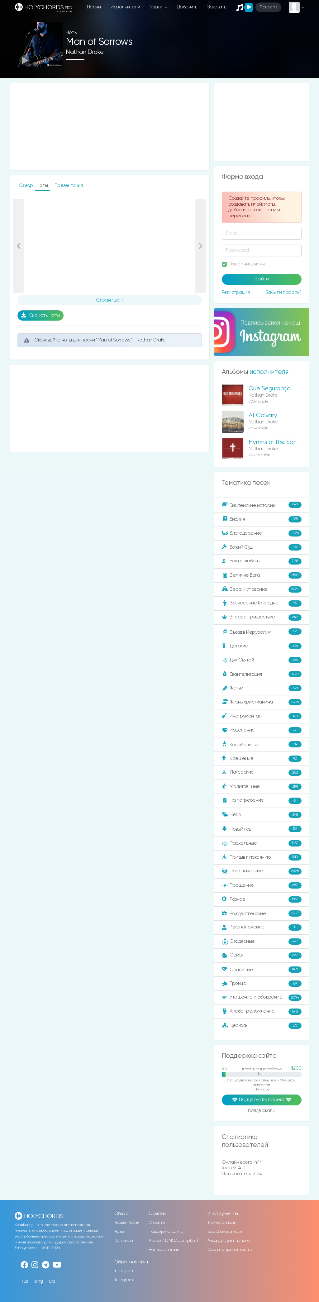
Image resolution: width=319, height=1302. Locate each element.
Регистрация (236, 292)
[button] (18, 246)
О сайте (157, 1222)
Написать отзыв (164, 1249)
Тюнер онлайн (221, 1222)
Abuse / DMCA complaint (173, 1240)
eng (38, 1281)
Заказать (216, 7)
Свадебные (262, 941)
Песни (94, 7)
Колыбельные (262, 744)
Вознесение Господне (262, 603)
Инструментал (262, 716)
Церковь (262, 1026)
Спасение (262, 969)
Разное (262, 899)
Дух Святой (262, 660)
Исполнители (125, 7)
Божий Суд (262, 547)
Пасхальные (262, 843)
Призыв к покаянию (262, 857)
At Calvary (263, 415)
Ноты (119, 1231)
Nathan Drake (84, 52)
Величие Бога (262, 575)
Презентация (69, 185)
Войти (262, 279)
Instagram (124, 1271)
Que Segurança (270, 388)
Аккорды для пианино (228, 1240)
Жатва (262, 688)
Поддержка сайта (166, 1231)
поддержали (261, 1111)
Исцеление (262, 730)
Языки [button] (157, 7)
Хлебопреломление (262, 1012)
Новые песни (127, 1222)
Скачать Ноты (40, 315)
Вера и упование (262, 589)
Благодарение (262, 533)
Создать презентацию (229, 1249)
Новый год (262, 829)
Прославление (262, 871)
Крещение (262, 759)
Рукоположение (262, 927)
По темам (123, 1240)
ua (52, 1281)
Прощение (262, 885)
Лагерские (262, 773)
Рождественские (262, 913)
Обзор (26, 185)
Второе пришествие (262, 617)
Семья (262, 955)
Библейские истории (262, 505)
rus (25, 1281)
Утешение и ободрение (262, 997)
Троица (262, 983)
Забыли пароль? (283, 292)
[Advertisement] (109, 126)
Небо (262, 815)
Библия (262, 519)
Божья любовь (262, 561)
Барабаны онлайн (225, 1231)
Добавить (187, 7)
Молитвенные (262, 787)
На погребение (262, 801)
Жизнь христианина (262, 702)
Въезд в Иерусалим (262, 631)
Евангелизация (262, 674)
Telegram (123, 1280)
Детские (262, 646)
